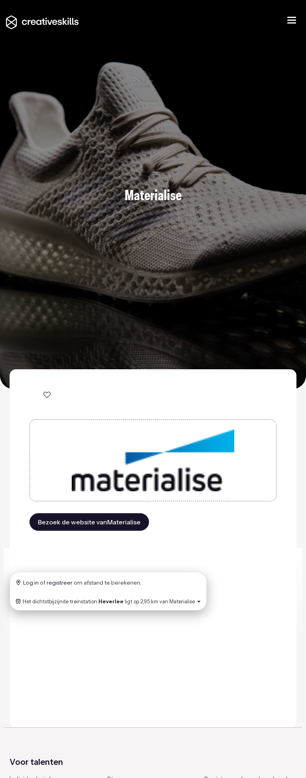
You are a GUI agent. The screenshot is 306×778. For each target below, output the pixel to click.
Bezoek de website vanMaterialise (89, 522)
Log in (31, 582)
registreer (60, 582)
